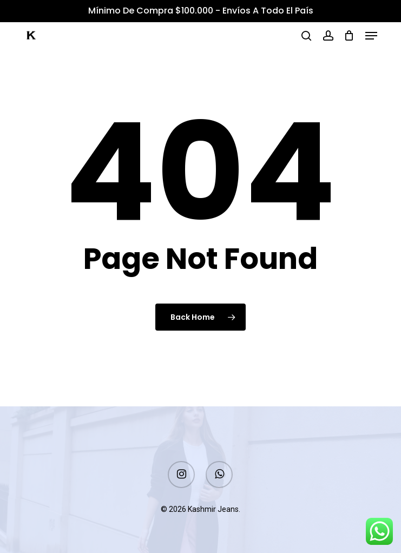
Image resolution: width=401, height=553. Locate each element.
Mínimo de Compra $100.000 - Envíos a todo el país (200, 10)
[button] (371, 35)
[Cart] (349, 35)
